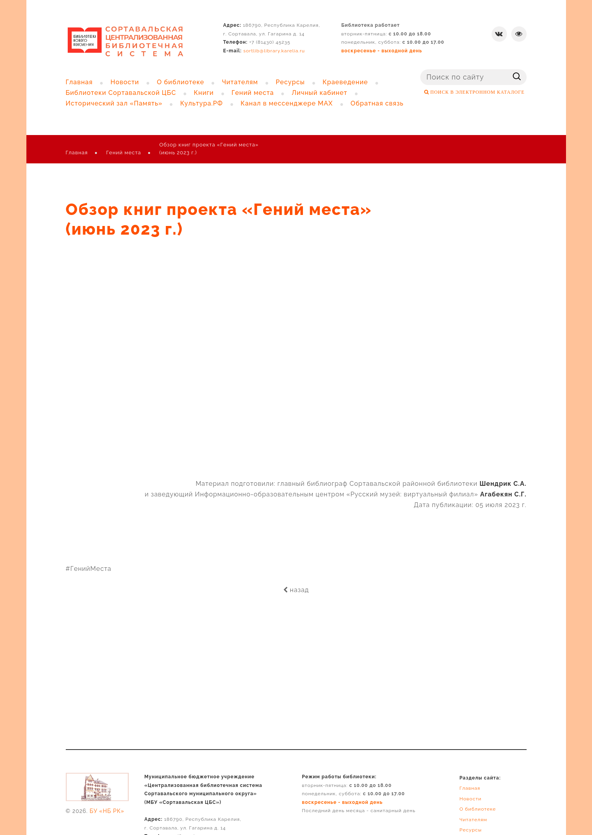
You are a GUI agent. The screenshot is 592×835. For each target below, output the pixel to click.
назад (296, 590)
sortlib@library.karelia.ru (274, 51)
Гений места (123, 153)
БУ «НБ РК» (107, 811)
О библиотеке (477, 809)
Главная (77, 153)
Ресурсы (470, 830)
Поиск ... (420, 69)
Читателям (473, 819)
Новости (470, 799)
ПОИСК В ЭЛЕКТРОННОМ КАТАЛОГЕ (477, 92)
